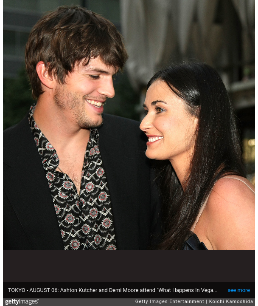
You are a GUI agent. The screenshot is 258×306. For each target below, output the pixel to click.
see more (238, 290)
